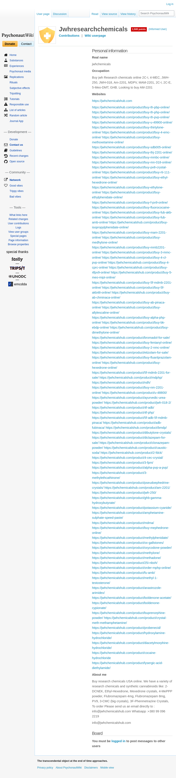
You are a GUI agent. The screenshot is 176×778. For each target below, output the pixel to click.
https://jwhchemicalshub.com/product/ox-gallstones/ (128, 542)
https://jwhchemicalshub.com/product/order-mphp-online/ (131, 567)
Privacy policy (45, 767)
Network (15, 180)
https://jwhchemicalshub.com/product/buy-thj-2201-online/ (132, 152)
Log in (169, 4)
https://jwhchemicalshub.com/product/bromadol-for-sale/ (131, 337)
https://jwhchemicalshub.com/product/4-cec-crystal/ (127, 457)
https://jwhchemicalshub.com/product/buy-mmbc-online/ (130, 157)
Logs (18, 227)
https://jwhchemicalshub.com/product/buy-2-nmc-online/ (131, 347)
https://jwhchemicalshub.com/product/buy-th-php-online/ (131, 112)
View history (128, 14)
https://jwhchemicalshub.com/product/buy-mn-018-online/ (131, 162)
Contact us (16, 144)
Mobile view (107, 767)
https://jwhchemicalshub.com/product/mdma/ (123, 523)
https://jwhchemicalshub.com (112, 101)
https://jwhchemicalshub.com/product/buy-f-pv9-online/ (130, 202)
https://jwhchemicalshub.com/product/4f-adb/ (123, 407)
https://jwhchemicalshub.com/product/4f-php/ (123, 412)
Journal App (16, 121)
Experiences (17, 66)
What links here (18, 215)
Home (13, 55)
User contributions (18, 223)
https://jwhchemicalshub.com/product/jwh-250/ (124, 492)
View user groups (18, 231)
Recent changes (19, 155)
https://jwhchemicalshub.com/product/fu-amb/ (123, 572)
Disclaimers (91, 767)
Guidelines (16, 150)
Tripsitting (15, 93)
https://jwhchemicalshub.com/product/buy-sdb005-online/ (131, 147)
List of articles (17, 110)
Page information (18, 240)
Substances (16, 60)
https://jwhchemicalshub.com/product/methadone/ (126, 558)
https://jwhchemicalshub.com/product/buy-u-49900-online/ (132, 122)
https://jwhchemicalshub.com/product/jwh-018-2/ (137, 402)
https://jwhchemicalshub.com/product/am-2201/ (137, 487)
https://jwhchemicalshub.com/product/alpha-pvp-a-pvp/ (130, 467)
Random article (18, 115)
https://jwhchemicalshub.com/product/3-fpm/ (122, 462)
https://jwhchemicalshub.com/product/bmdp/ (136, 427)
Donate (10, 44)
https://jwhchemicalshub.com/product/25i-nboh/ (124, 563)
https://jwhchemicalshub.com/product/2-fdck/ (131, 452)
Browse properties (18, 244)
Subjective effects (20, 88)
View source (109, 14)
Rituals (14, 82)
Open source (17, 161)
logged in (118, 741)
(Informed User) (158, 29)
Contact (26, 44)
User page (43, 14)
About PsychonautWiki (69, 767)
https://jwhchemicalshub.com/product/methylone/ (126, 553)
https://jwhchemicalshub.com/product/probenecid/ (126, 627)
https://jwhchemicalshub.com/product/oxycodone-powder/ (132, 547)
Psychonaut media (20, 71)
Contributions (69, 35)
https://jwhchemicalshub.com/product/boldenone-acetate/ (131, 597)
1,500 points (139, 29)
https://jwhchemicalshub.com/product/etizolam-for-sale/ (130, 352)
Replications (17, 77)
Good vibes (16, 185)
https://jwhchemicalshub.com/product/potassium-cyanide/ (131, 507)
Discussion (60, 14)
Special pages (18, 235)
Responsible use (19, 104)
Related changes (18, 219)
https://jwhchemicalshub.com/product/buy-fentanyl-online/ (132, 342)
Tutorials (14, 99)
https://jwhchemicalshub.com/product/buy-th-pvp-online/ (131, 117)
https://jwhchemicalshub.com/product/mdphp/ (131, 377)
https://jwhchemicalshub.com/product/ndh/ (121, 382)
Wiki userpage (95, 35)
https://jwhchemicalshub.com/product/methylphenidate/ (130, 537)
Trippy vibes (16, 191)
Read (95, 14)
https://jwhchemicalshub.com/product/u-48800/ (134, 392)
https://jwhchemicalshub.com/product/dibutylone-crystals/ (131, 432)
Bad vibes (15, 196)
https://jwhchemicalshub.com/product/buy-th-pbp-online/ (131, 107)
